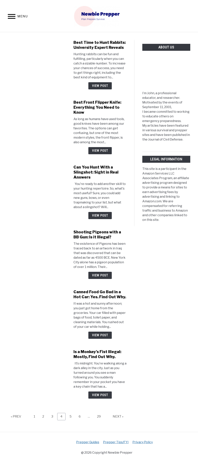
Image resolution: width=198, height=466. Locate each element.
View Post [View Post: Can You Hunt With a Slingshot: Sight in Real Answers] (100, 215)
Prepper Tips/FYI (116, 442)
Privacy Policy (142, 442)
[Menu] (11, 17)
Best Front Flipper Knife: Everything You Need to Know (97, 107)
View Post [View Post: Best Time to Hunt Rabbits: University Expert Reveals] (100, 86)
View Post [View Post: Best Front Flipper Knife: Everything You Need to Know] (100, 151)
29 (100, 416)
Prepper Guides (87, 442)
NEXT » (118, 416)
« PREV (16, 416)
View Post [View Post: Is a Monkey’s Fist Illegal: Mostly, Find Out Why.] (100, 395)
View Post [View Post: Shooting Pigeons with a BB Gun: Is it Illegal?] (100, 275)
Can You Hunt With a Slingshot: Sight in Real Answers (96, 172)
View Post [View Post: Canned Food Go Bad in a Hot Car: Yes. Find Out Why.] (100, 335)
